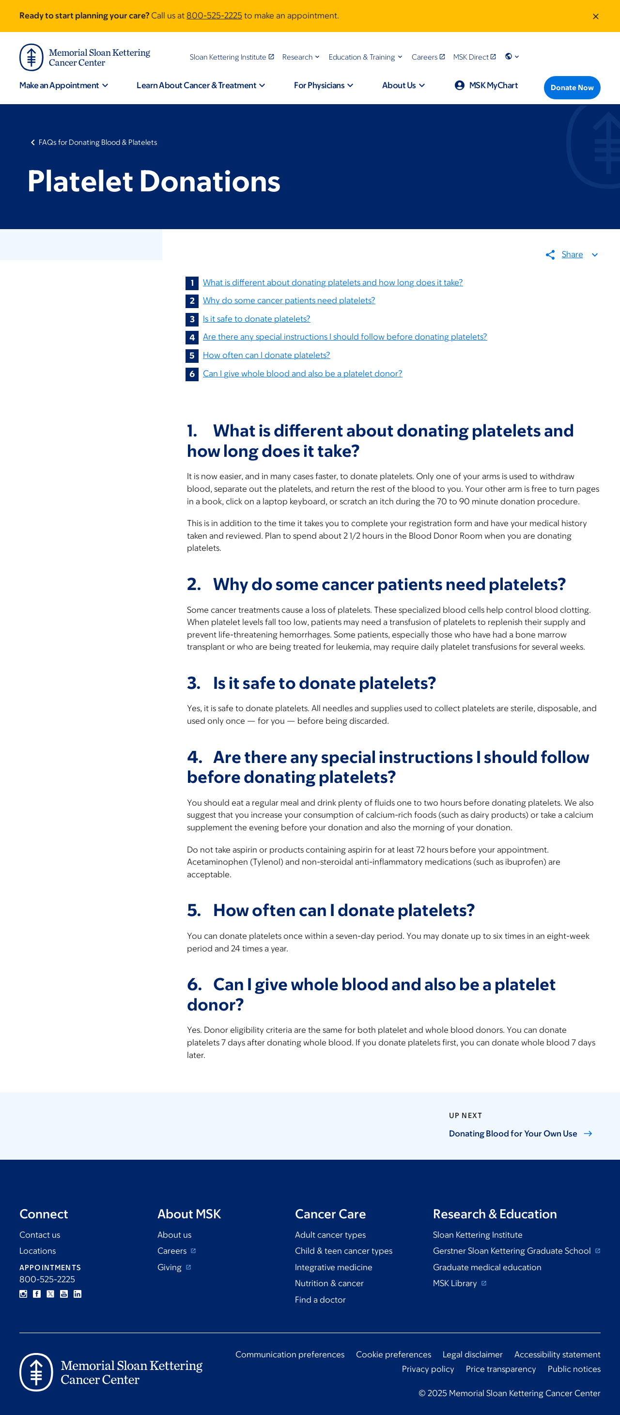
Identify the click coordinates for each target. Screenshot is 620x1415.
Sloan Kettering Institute (478, 1235)
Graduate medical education (487, 1267)
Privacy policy (428, 1369)
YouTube (64, 1294)
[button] (302, 57)
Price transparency (501, 1369)
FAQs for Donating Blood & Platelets (98, 142)
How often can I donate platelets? (266, 355)
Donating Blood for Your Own (521, 1133)
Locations (37, 1251)
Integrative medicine (333, 1267)
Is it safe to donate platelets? (256, 319)
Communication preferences (289, 1354)
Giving (170, 1267)
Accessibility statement (557, 1354)
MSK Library (456, 1283)
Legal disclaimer (473, 1354)
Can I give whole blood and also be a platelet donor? (303, 373)
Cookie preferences (393, 1354)
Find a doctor (320, 1300)
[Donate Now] (572, 87)
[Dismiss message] (596, 16)
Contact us (39, 1235)
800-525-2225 (214, 15)
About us (174, 1235)
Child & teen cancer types (343, 1251)
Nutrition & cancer (329, 1283)
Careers (172, 1251)
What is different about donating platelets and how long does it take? (333, 282)
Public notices (574, 1369)
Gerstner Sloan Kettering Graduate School (513, 1251)
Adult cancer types (330, 1235)
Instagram (23, 1294)
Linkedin (77, 1294)
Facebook (37, 1294)
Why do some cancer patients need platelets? (289, 301)
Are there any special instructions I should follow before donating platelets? (345, 337)
